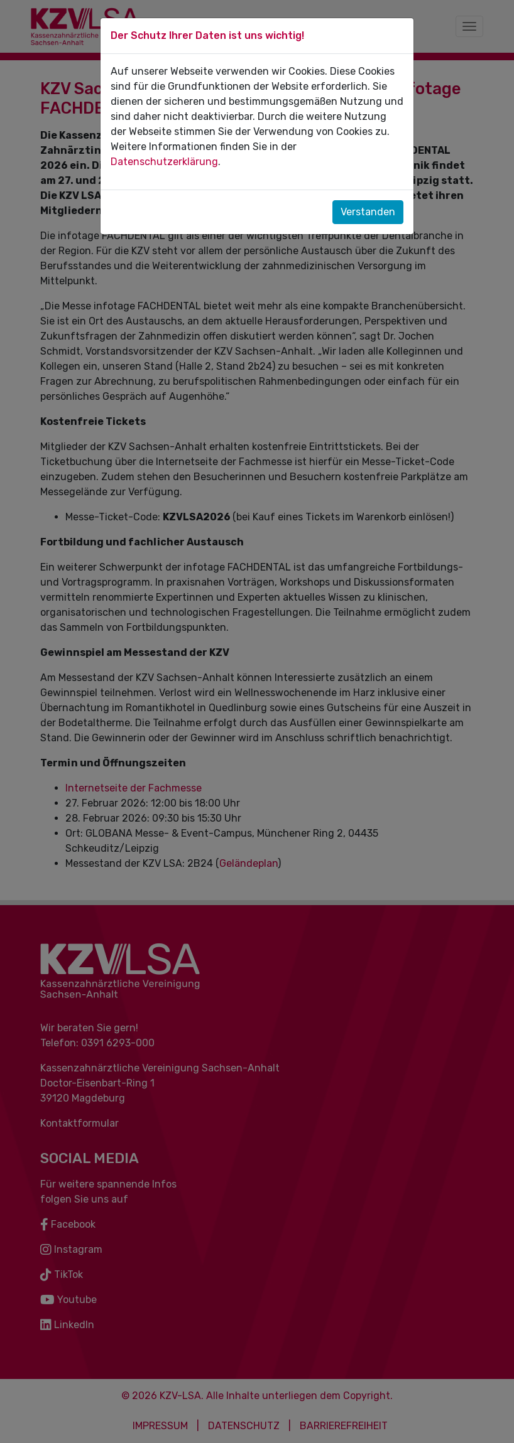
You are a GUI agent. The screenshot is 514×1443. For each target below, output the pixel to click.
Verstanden (368, 212)
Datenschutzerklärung (164, 162)
